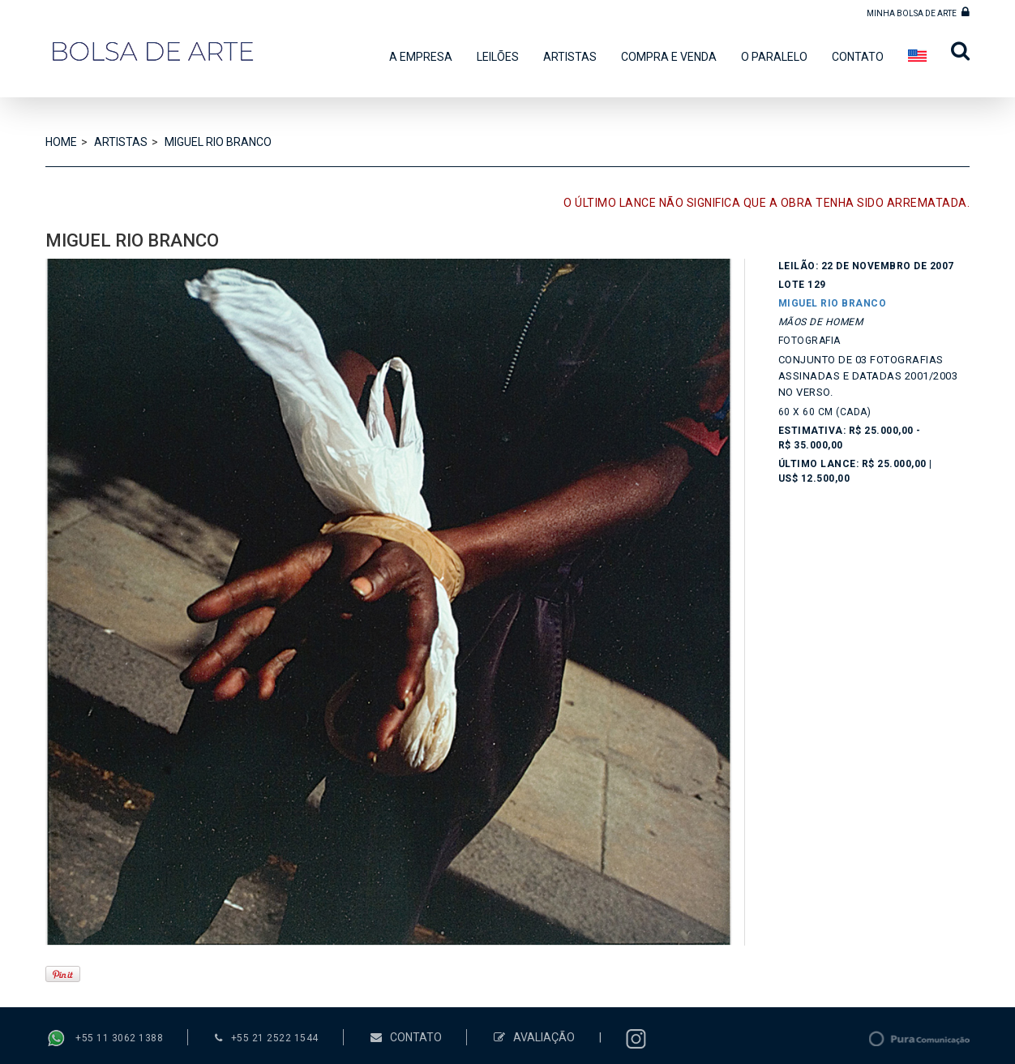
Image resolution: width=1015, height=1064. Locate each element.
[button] (954, 55)
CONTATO (858, 56)
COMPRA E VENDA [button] (669, 56)
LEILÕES (498, 56)
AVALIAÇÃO (534, 1037)
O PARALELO (774, 56)
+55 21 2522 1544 (275, 1038)
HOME (61, 141)
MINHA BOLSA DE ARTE (918, 12)
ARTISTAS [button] (570, 56)
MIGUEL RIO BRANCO (218, 141)
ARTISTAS (121, 141)
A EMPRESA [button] (420, 56)
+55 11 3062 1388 (119, 1039)
